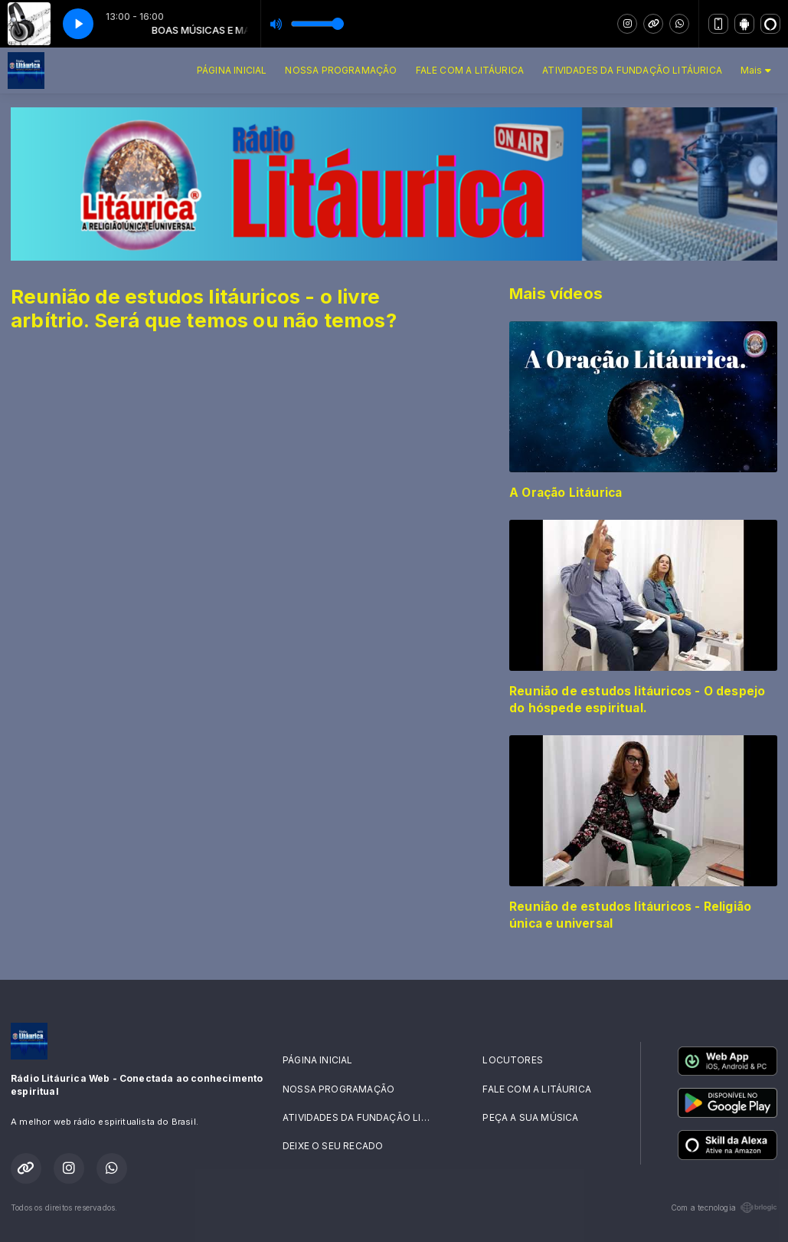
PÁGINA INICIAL (232, 70)
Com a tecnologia (724, 1207)
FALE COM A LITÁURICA (470, 70)
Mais (756, 70)
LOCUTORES (512, 1060)
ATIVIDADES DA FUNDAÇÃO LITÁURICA (632, 70)
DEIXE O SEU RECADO (333, 1146)
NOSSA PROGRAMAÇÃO (341, 70)
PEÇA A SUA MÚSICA (530, 1117)
